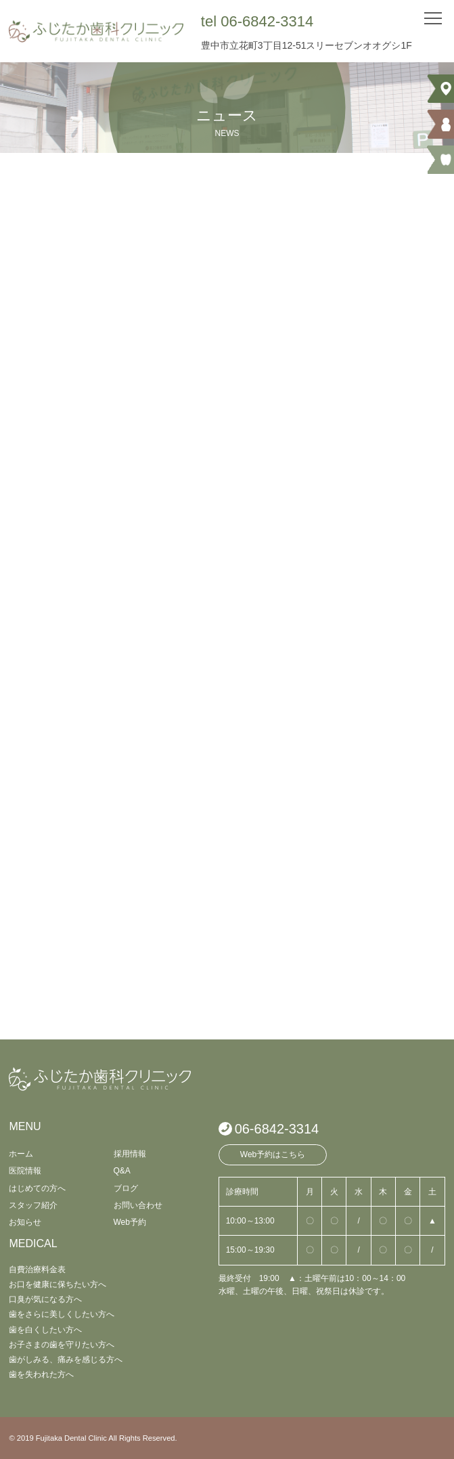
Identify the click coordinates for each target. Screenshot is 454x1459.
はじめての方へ (37, 1188)
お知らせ (25, 1222)
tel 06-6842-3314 (257, 21)
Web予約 (130, 1222)
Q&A (122, 1170)
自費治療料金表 (37, 1269)
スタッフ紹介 (33, 1205)
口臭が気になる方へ (45, 1299)
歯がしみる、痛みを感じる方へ (65, 1359)
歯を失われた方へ (41, 1374)
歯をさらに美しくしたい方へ (61, 1314)
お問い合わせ (138, 1205)
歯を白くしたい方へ (45, 1329)
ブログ (126, 1188)
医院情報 (25, 1170)
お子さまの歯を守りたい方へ (61, 1344)
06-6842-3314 (277, 1128)
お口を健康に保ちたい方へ (57, 1284)
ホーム (21, 1154)
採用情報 (130, 1154)
